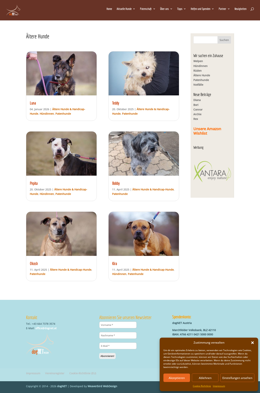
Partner (222, 8)
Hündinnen (47, 113)
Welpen (198, 61)
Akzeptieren (177, 378)
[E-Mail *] (118, 345)
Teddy (115, 103)
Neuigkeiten (241, 8)
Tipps (179, 8)
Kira (114, 263)
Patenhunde (63, 113)
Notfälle (198, 84)
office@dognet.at (46, 328)
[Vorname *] (118, 325)
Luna (33, 103)
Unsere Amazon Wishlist (207, 131)
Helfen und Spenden (200, 8)
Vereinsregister (54, 373)
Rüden (197, 70)
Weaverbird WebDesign (102, 386)
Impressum (219, 386)
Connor (198, 109)
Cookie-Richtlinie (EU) (82, 373)
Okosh (34, 263)
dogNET (62, 386)
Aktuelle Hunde (124, 8)
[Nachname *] (118, 335)
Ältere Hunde (201, 75)
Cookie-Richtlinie (202, 386)
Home (109, 8)
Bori (195, 105)
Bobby (116, 183)
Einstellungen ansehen (237, 378)
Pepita (34, 183)
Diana (197, 100)
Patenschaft (146, 8)
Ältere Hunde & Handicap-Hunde (70, 269)
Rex (195, 119)
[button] (252, 343)
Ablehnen (205, 378)
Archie (197, 114)
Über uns (164, 8)
